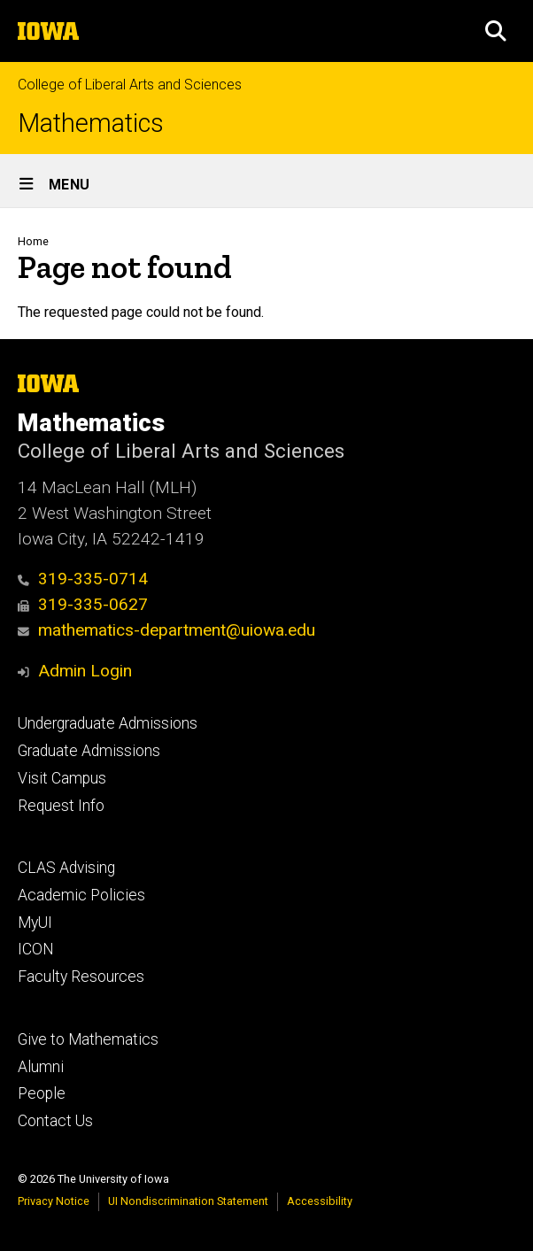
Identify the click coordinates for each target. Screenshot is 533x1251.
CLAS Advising (66, 867)
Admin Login (85, 670)
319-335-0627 (83, 604)
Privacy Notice (53, 1201)
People (42, 1093)
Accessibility (319, 1201)
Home (33, 241)
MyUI (35, 922)
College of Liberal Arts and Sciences (130, 84)
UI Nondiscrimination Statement (188, 1201)
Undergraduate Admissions (107, 723)
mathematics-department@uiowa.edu (166, 630)
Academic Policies (81, 895)
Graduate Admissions (89, 751)
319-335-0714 (83, 578)
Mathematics (91, 123)
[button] (496, 31)
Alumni (41, 1067)
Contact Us (55, 1121)
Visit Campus (62, 778)
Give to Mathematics (88, 1039)
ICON (36, 949)
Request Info (61, 806)
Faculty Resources (81, 976)
